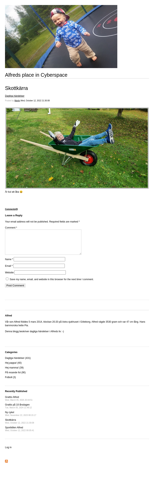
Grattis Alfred (18, 403)
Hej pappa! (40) (13, 367)
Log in (8, 452)
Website (9, 277)
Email (9, 270)
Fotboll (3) (10, 382)
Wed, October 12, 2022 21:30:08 (35, 101)
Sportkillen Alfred (19, 433)
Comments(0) (11, 209)
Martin (17, 101)
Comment (11, 227)
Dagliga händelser (14, 96)
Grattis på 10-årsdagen (18, 411)
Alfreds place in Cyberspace (36, 75)
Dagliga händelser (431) (18, 362)
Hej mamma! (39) (14, 372)
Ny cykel (20, 418)
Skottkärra (16, 88)
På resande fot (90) (15, 377)
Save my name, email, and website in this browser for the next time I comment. (52, 284)
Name (9, 264)
